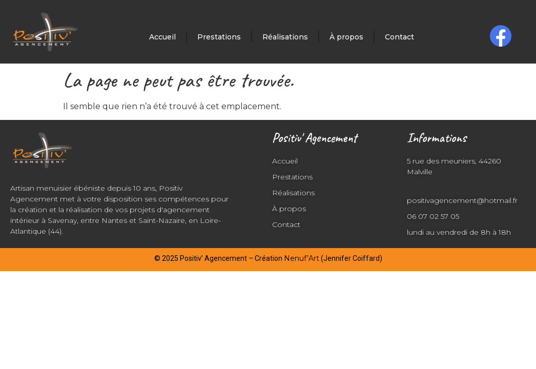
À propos (346, 37)
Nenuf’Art (301, 258)
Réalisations (285, 37)
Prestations (219, 37)
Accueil (162, 37)
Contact (399, 37)
